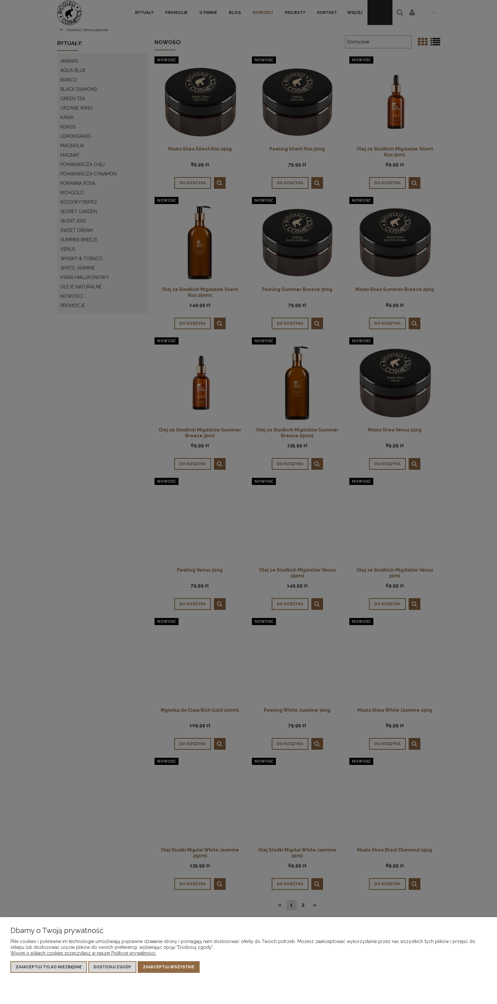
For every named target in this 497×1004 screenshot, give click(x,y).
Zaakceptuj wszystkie (168, 967)
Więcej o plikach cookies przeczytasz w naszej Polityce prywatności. (83, 953)
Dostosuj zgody (112, 967)
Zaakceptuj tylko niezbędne (49, 967)
